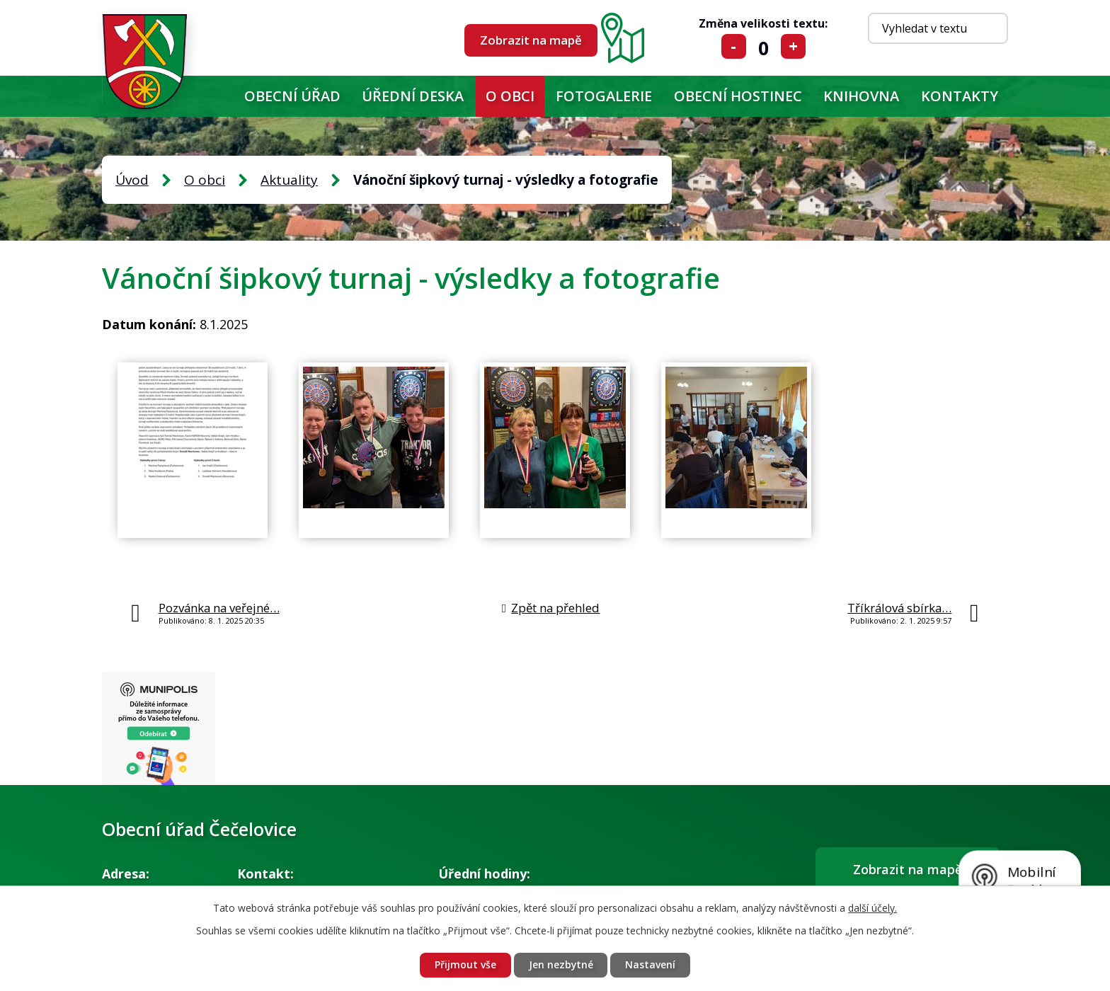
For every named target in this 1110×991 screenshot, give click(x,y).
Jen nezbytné (560, 965)
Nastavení (651, 965)
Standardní (763, 46)
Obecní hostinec (738, 95)
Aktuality (289, 180)
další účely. (872, 908)
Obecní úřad (292, 95)
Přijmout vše (465, 965)
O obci (510, 95)
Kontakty (959, 95)
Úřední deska (413, 95)
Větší (793, 46)
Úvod (216, 96)
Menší (733, 46)
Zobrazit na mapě (531, 40)
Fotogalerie (604, 95)
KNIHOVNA (861, 95)
